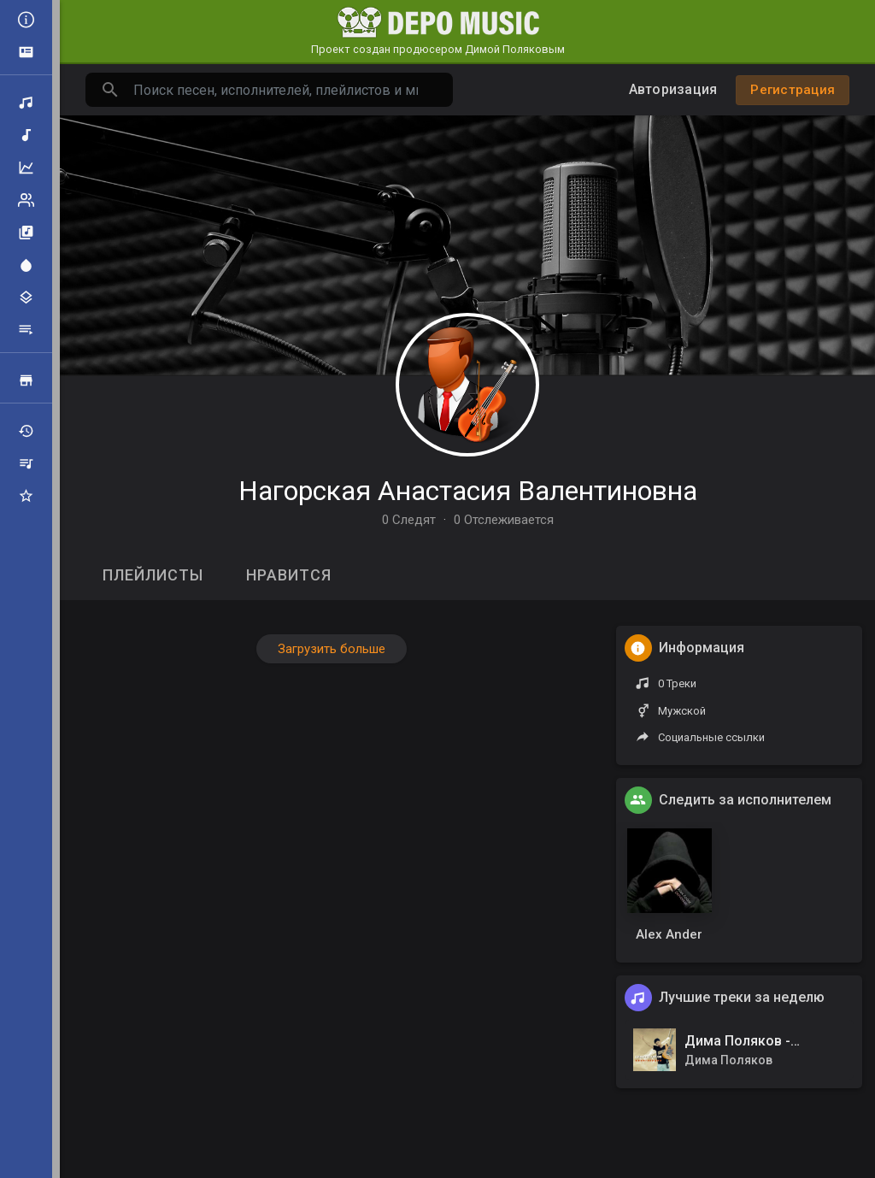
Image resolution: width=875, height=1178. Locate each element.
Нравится (289, 575)
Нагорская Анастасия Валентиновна (467, 490)
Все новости (26, 19)
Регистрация (792, 89)
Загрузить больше (331, 649)
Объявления (26, 52)
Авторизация (673, 89)
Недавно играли (26, 431)
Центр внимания (26, 265)
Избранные (26, 496)
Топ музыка (26, 167)
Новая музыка (26, 135)
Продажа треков (26, 380)
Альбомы (26, 232)
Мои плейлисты (26, 463)
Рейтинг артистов (26, 200)
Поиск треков (26, 102)
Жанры (26, 297)
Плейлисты (26, 330)
